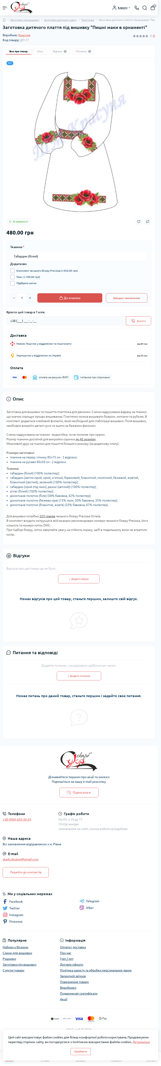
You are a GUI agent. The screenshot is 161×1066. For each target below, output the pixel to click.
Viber (86, 907)
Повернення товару (74, 982)
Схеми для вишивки (17, 953)
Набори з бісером (15, 947)
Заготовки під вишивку (24, 19)
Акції (63, 999)
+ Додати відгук (79, 578)
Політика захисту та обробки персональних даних (96, 970)
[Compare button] (147, 221)
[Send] (138, 320)
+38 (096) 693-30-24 (17, 819)
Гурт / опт (66, 959)
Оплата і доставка (73, 947)
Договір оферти (71, 964)
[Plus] (30, 297)
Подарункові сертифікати (78, 993)
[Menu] (5, 7)
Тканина (17, 247)
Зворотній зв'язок (73, 976)
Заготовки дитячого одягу (60, 19)
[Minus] (14, 297)
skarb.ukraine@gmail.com (20, 859)
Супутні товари (13, 970)
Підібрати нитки (25, 283)
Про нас (65, 953)
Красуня (24, 35)
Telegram (89, 901)
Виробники (68, 987)
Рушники (9, 959)
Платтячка (87, 19)
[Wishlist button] (138, 221)
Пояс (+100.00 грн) (27, 277)
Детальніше (141, 1042)
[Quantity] (22, 297)
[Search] (145, 8)
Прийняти (80, 1051)
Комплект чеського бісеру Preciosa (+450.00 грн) (46, 271)
